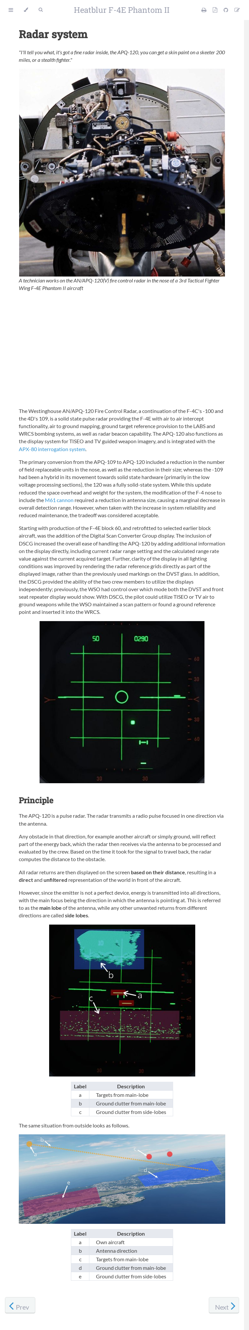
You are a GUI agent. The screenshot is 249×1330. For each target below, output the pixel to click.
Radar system (53, 34)
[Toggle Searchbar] (40, 10)
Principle (36, 800)
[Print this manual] (204, 10)
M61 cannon (59, 500)
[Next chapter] (224, 1305)
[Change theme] (25, 10)
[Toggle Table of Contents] (10, 10)
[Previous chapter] (20, 1305)
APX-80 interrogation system (52, 449)
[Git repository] (226, 10)
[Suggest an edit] (237, 10)
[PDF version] (215, 10)
